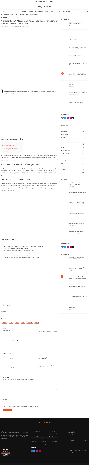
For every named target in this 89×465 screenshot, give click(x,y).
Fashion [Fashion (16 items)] (46, 433)
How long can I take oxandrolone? (17, 364)
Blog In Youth (44, 6)
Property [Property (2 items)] (54, 440)
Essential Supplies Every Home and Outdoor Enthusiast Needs (76, 22)
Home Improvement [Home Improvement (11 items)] (38, 438)
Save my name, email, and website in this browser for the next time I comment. (21, 405)
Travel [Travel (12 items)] (54, 443)
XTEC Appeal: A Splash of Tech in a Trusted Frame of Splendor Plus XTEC (77, 450)
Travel (62, 172)
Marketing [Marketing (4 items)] (45, 440)
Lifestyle (47, 10)
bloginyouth (18, 25)
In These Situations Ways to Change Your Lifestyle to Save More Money (78, 63)
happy (11, 321)
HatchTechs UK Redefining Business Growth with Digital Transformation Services (76, 213)
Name (4, 392)
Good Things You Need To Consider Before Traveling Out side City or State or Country (78, 74)
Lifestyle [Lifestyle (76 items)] (35, 440)
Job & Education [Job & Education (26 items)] (52, 438)
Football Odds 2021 (6, 329)
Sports (62, 165)
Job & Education (66, 10)
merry (23, 321)
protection (45, 168)
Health (52, 10)
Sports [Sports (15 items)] (34, 443)
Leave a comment (25, 25)
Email (32, 392)
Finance (63, 140)
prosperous (30, 321)
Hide (8, 143)
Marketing (63, 159)
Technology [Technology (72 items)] (44, 443)
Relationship (58, 10)
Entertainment (64, 133)
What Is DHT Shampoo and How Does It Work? (78, 440)
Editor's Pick (64, 130)
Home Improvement (39, 10)
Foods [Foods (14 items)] (37, 435)
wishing (37, 321)
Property (63, 162)
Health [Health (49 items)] (51, 435)
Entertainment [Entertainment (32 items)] (36, 433)
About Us (39, 1)
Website (5, 398)
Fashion (63, 136)
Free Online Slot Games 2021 (75, 31)
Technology (30, 10)
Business (24, 10)
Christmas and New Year (13, 89)
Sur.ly (7, 454)
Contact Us (53, 1)
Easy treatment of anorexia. (75, 55)
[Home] (2, 13)
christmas (5, 321)
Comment (5, 381)
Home (34, 1)
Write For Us (46, 1)
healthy (17, 321)
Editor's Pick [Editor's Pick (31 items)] (51, 430)
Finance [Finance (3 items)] (54, 433)
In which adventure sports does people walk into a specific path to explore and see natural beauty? (44, 329)
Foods (62, 143)
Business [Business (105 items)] (37, 430)
